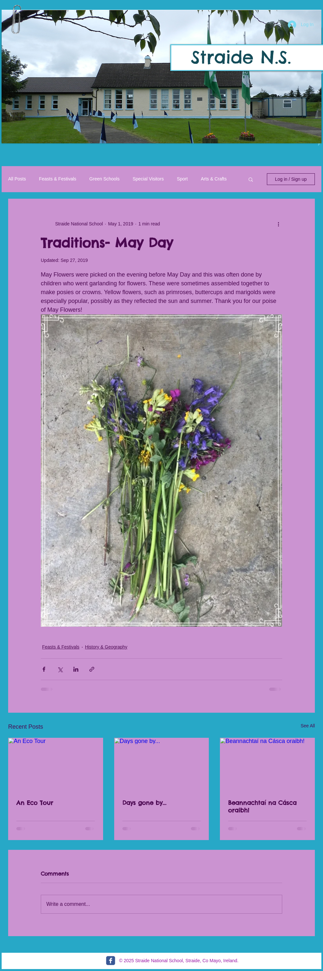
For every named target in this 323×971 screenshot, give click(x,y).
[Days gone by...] (162, 764)
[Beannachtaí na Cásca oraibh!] (267, 764)
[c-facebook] (110, 960)
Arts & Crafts (213, 178)
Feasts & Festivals (57, 178)
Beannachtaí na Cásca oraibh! (262, 806)
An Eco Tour (34, 803)
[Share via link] (92, 669)
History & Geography (106, 647)
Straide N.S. (241, 57)
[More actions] (278, 224)
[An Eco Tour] (55, 764)
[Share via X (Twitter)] (60, 669)
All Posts (17, 178)
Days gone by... (144, 803)
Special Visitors (147, 178)
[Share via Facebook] (44, 669)
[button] (161, 76)
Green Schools (104, 178)
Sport (182, 178)
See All (307, 725)
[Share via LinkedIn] (76, 669)
